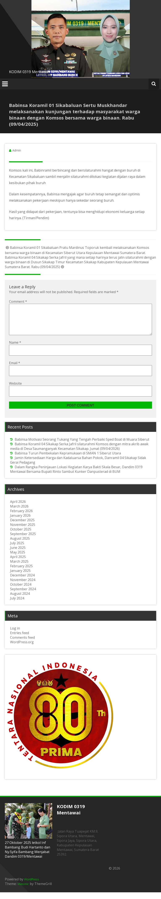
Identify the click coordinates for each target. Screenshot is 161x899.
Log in (15, 635)
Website (15, 390)
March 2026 (19, 513)
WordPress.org (22, 648)
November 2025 (22, 531)
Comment (18, 301)
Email (14, 369)
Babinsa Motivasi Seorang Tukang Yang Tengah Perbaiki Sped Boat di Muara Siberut (82, 446)
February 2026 (21, 517)
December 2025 (22, 526)
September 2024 (23, 595)
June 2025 (18, 554)
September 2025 (23, 540)
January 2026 (20, 522)
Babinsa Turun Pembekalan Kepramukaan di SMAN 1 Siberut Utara (68, 460)
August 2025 (20, 545)
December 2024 (22, 582)
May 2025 (17, 559)
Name (15, 349)
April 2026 (18, 508)
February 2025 (21, 572)
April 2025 (18, 563)
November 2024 (22, 586)
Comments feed (22, 644)
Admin (16, 150)
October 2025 (20, 536)
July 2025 (17, 549)
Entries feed (19, 639)
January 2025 (20, 577)
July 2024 (17, 605)
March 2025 (19, 568)
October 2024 (20, 591)
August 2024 (20, 600)
